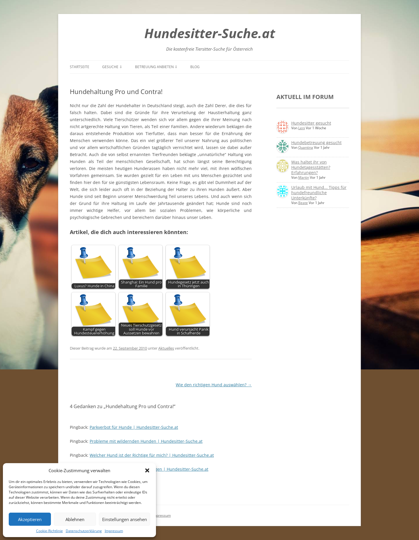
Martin (303, 177)
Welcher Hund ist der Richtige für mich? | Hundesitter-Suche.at (152, 455)
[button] (147, 470)
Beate (303, 202)
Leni (301, 127)
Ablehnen (74, 519)
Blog (195, 66)
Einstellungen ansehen (124, 519)
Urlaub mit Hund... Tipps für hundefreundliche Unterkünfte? (319, 193)
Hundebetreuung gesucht (316, 142)
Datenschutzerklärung (84, 530)
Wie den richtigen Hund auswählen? (214, 384)
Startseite (79, 66)
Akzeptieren (30, 519)
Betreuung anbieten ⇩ (156, 66)
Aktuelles (166, 348)
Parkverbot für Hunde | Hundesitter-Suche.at (134, 427)
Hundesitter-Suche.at (209, 33)
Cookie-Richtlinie (49, 530)
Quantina (305, 147)
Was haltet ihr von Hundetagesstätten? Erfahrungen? (310, 167)
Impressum (114, 530)
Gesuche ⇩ (112, 66)
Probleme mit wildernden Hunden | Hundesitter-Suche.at (146, 441)
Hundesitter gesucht (311, 123)
